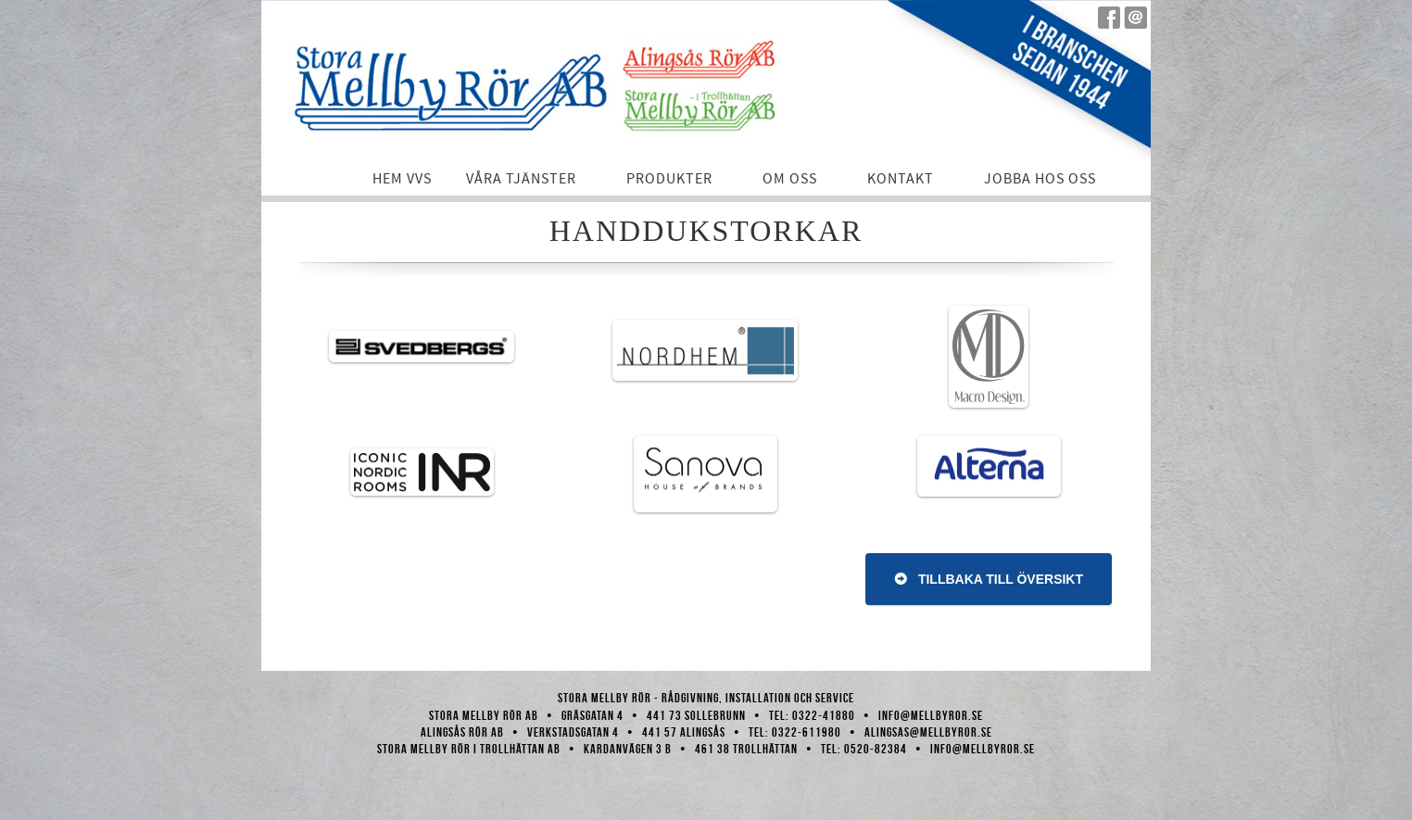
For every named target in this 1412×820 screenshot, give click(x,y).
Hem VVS (402, 179)
